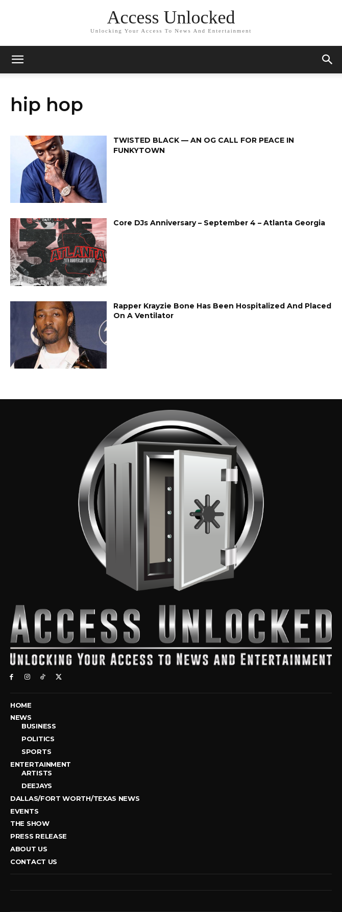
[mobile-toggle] (17, 59)
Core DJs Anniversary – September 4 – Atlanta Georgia (219, 222)
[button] (327, 59)
